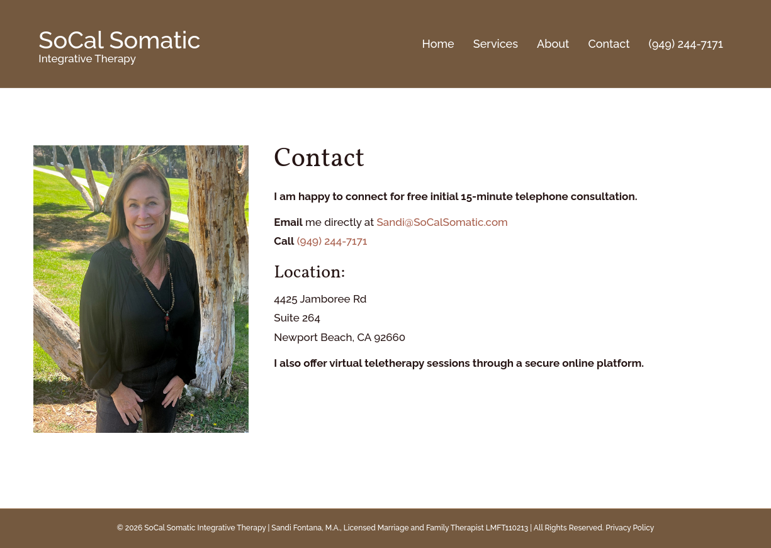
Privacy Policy (629, 527)
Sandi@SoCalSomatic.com (441, 222)
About (553, 43)
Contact (608, 43)
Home (438, 43)
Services (495, 43)
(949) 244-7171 (686, 43)
